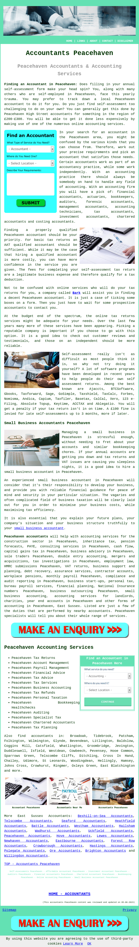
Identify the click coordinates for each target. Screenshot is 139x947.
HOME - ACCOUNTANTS (69, 894)
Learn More (73, 944)
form (31, 303)
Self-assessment (77, 354)
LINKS (81, 41)
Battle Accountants (50, 826)
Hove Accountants (73, 836)
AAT (7, 245)
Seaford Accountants (83, 821)
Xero (114, 399)
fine (125, 409)
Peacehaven (85, 94)
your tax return (53, 409)
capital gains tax (21, 551)
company (32, 331)
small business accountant (39, 528)
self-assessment (19, 89)
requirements (98, 152)
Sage (50, 394)
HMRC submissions (20, 566)
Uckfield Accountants (110, 831)
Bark (76, 293)
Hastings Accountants (111, 846)
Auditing (41, 712)
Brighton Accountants (105, 851)
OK (89, 944)
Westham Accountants (93, 826)
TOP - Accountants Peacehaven (32, 864)
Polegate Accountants (24, 851)
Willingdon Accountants (26, 856)
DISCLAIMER (125, 41)
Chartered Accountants (54, 722)
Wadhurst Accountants (57, 831)
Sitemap (9, 910)
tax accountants (113, 212)
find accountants (35, 736)
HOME (69, 41)
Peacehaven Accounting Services (48, 647)
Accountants (59, 816)
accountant (14, 104)
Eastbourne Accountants (79, 841)
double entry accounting (82, 556)
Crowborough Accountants (57, 846)
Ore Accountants (65, 851)
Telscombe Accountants (28, 821)
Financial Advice (49, 673)
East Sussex (30, 816)
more (16, 771)
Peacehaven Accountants (27, 836)
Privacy (130, 910)
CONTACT (107, 41)
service (63, 326)
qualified (68, 230)
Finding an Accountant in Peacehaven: (40, 84)
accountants (61, 114)
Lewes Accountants (115, 836)
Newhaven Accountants (26, 841)
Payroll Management (51, 668)
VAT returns (76, 566)
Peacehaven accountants (26, 536)
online (78, 124)
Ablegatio (104, 404)
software (109, 369)
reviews (119, 336)
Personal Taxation (50, 698)
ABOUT (94, 41)
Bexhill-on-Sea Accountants (105, 816)
